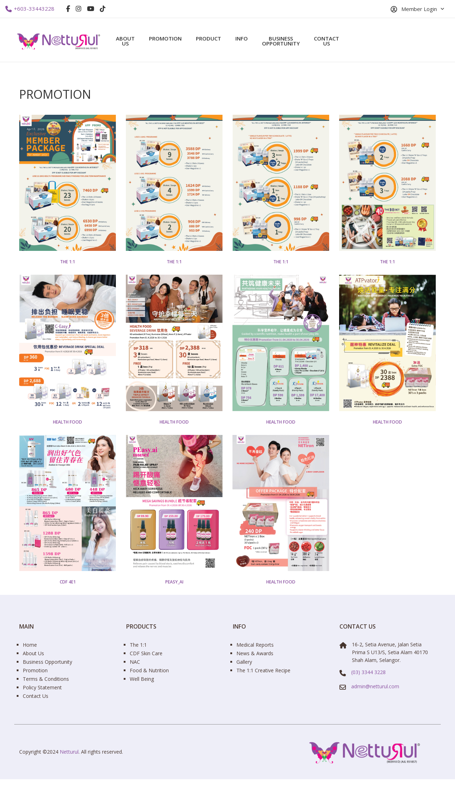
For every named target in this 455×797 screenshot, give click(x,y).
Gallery (244, 661)
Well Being (142, 678)
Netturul (69, 751)
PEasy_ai (174, 582)
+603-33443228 (29, 9)
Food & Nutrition (149, 670)
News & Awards (254, 653)
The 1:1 (67, 262)
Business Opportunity (281, 41)
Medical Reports (255, 644)
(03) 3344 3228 (368, 672)
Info (241, 38)
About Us (125, 41)
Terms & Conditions (46, 678)
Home (30, 644)
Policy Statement (42, 687)
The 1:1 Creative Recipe (263, 670)
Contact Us (326, 41)
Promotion (165, 38)
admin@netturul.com (375, 686)
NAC (135, 661)
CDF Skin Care (146, 653)
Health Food (67, 422)
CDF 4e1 (68, 582)
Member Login (414, 9)
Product (208, 38)
